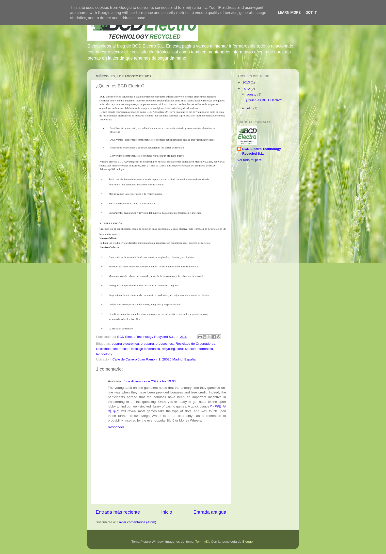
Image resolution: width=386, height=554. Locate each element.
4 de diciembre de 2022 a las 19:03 (150, 381)
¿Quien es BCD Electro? (264, 100)
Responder (116, 427)
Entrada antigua (209, 512)
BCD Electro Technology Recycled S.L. (261, 151)
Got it (311, 12)
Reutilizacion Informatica (195, 349)
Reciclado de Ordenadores (195, 343)
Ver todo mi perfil (249, 160)
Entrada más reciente (118, 512)
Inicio (166, 512)
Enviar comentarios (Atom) (136, 522)
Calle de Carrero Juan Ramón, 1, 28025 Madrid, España (154, 359)
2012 (246, 89)
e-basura (147, 343)
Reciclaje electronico (144, 349)
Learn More (289, 12)
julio (249, 108)
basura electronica (125, 343)
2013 (246, 82)
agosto (251, 94)
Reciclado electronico (112, 349)
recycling (168, 349)
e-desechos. (165, 343)
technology (104, 354)
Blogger (248, 541)
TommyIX (202, 541)
